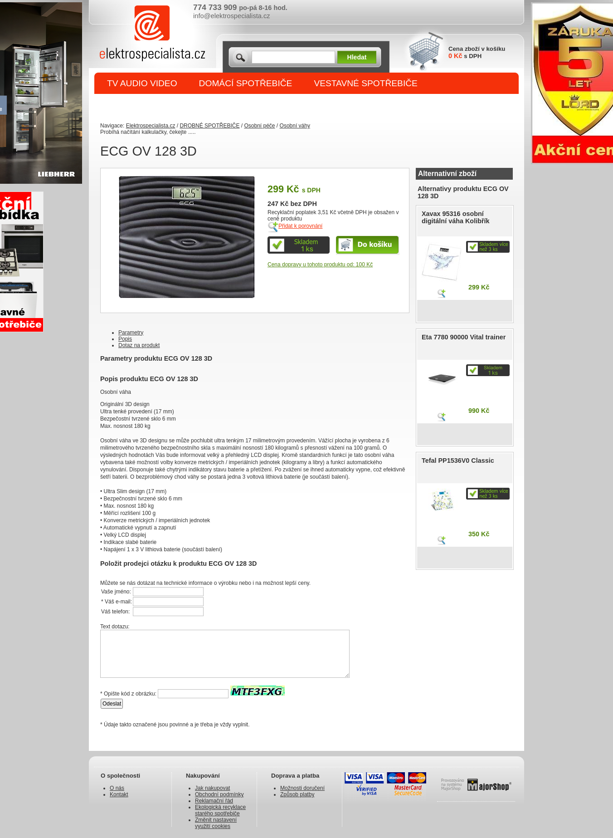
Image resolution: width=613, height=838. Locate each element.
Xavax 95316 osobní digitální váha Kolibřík (456, 217)
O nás (117, 788)
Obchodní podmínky (219, 794)
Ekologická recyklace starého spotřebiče (220, 810)
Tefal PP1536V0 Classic (458, 460)
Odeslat (111, 704)
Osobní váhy (295, 126)
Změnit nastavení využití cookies (216, 823)
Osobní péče (259, 126)
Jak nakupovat (212, 788)
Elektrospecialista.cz (150, 126)
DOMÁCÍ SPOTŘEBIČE (245, 83)
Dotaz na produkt (139, 345)
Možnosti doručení (302, 788)
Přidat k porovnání (300, 226)
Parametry (130, 332)
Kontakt (119, 794)
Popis (125, 339)
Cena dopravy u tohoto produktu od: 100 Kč (320, 264)
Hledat (357, 57)
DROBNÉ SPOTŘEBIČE (155, 105)
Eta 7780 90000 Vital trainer (464, 337)
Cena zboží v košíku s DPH (476, 52)
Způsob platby (297, 794)
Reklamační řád (214, 801)
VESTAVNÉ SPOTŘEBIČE (366, 83)
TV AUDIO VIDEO (142, 83)
